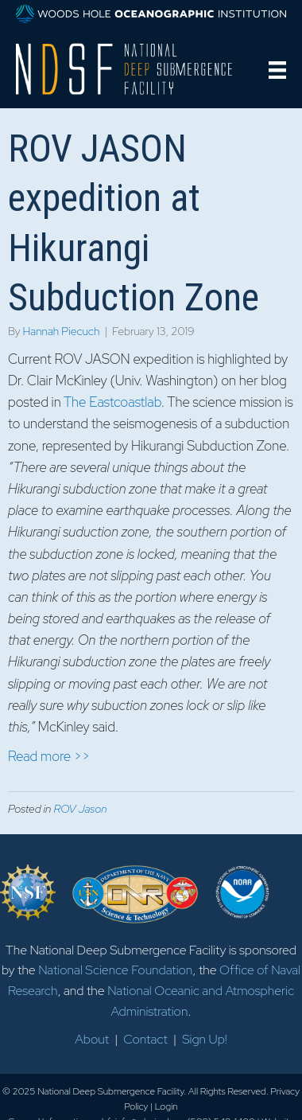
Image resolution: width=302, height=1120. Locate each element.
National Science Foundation (115, 970)
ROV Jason (79, 809)
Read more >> (49, 756)
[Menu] (277, 70)
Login (166, 1106)
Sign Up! (204, 1039)
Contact (145, 1039)
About (92, 1039)
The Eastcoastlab (112, 402)
